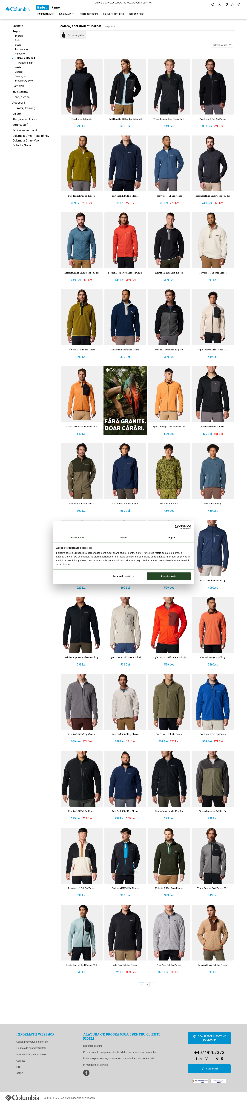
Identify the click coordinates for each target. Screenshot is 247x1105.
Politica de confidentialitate (31, 1048)
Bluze (18, 44)
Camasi (19, 71)
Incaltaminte (66, 14)
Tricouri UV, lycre (24, 80)
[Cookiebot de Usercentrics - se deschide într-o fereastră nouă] (177, 527)
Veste (18, 67)
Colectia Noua (21, 145)
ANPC (19, 1073)
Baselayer (20, 76)
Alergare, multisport (25, 119)
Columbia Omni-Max (25, 140)
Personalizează (123, 576)
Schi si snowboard (24, 130)
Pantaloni (18, 86)
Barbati (42, 7)
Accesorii (18, 102)
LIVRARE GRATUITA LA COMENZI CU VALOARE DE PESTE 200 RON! (123, 3)
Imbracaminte (45, 14)
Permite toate (168, 576)
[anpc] (200, 1081)
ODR (18, 1067)
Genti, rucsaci (21, 97)
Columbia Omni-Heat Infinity (30, 136)
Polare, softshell (25, 58)
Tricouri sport (22, 49)
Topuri (16, 31)
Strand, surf (136, 14)
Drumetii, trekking (113, 14)
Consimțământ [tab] (76, 537)
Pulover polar (25, 62)
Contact (20, 1060)
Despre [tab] (171, 537)
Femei (56, 7)
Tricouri (19, 35)
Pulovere (20, 53)
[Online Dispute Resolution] (218, 1081)
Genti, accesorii (89, 14)
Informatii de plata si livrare (31, 1054)
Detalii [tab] (123, 537)
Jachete (17, 26)
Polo (17, 40)
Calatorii (17, 113)
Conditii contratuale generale (32, 1041)
